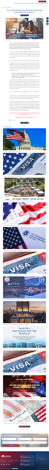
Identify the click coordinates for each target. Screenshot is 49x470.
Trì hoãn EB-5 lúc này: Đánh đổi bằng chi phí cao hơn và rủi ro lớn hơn (15, 225)
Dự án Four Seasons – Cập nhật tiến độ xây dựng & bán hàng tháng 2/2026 (16, 349)
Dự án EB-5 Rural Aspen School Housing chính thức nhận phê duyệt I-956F (16, 299)
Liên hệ (37, 460)
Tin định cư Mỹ (9, 7)
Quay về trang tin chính (24, 426)
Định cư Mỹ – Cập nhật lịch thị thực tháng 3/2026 (12, 373)
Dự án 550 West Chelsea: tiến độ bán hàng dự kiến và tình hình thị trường (16, 324)
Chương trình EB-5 (38, 457)
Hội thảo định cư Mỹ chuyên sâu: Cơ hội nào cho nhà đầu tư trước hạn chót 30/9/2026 (18, 398)
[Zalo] (47, 24)
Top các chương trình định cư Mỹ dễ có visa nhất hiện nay (13, 176)
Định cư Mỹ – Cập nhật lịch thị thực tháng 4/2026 (12, 275)
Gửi (11, 445)
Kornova (22, 84)
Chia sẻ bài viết (13, 120)
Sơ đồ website (47, 468)
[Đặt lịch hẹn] (47, 18)
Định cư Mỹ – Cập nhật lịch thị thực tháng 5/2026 (12, 151)
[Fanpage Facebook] (47, 21)
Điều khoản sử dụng (40, 468)
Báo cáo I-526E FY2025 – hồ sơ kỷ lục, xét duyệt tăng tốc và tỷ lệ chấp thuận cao (17, 250)
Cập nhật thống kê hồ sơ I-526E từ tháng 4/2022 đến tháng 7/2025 (15, 423)
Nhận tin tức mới (24, 15)
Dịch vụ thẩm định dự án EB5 (40, 459)
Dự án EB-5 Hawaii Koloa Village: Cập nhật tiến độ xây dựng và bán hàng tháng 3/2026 (18, 201)
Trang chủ (4, 7)
